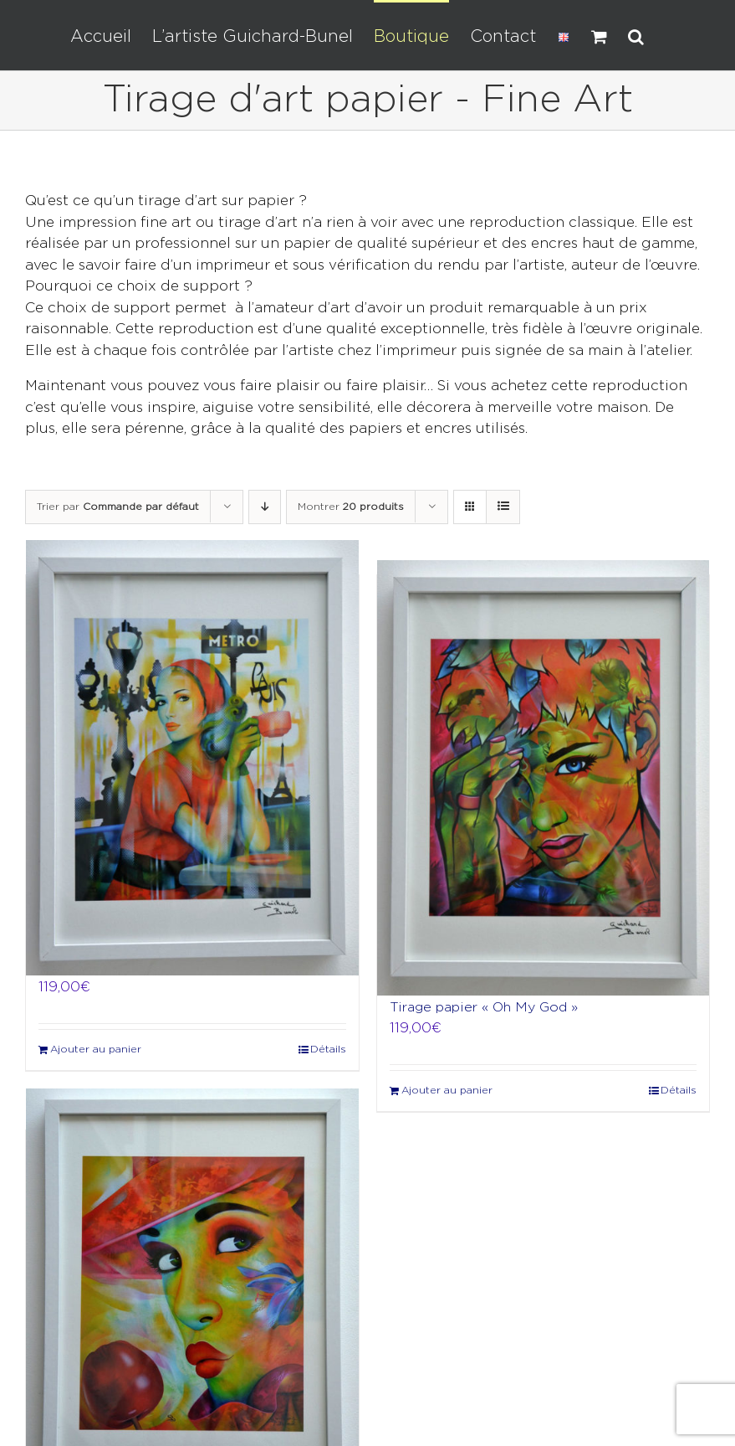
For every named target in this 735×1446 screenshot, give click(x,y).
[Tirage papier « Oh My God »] (543, 778)
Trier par (118, 507)
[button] (636, 35)
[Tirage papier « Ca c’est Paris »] (192, 757)
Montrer (351, 507)
